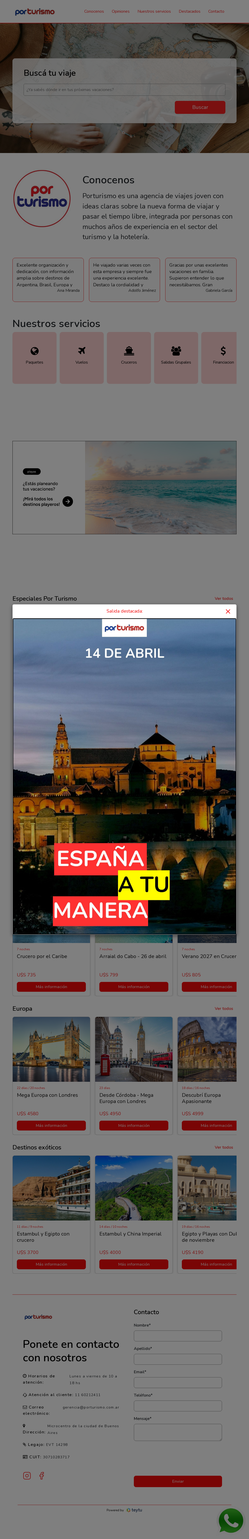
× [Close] (228, 611)
